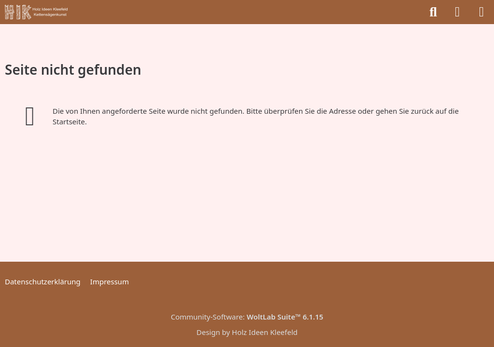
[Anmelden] (457, 12)
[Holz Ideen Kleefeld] (36, 12)
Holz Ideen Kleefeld (265, 332)
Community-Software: (247, 316)
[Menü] (481, 12)
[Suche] (433, 12)
